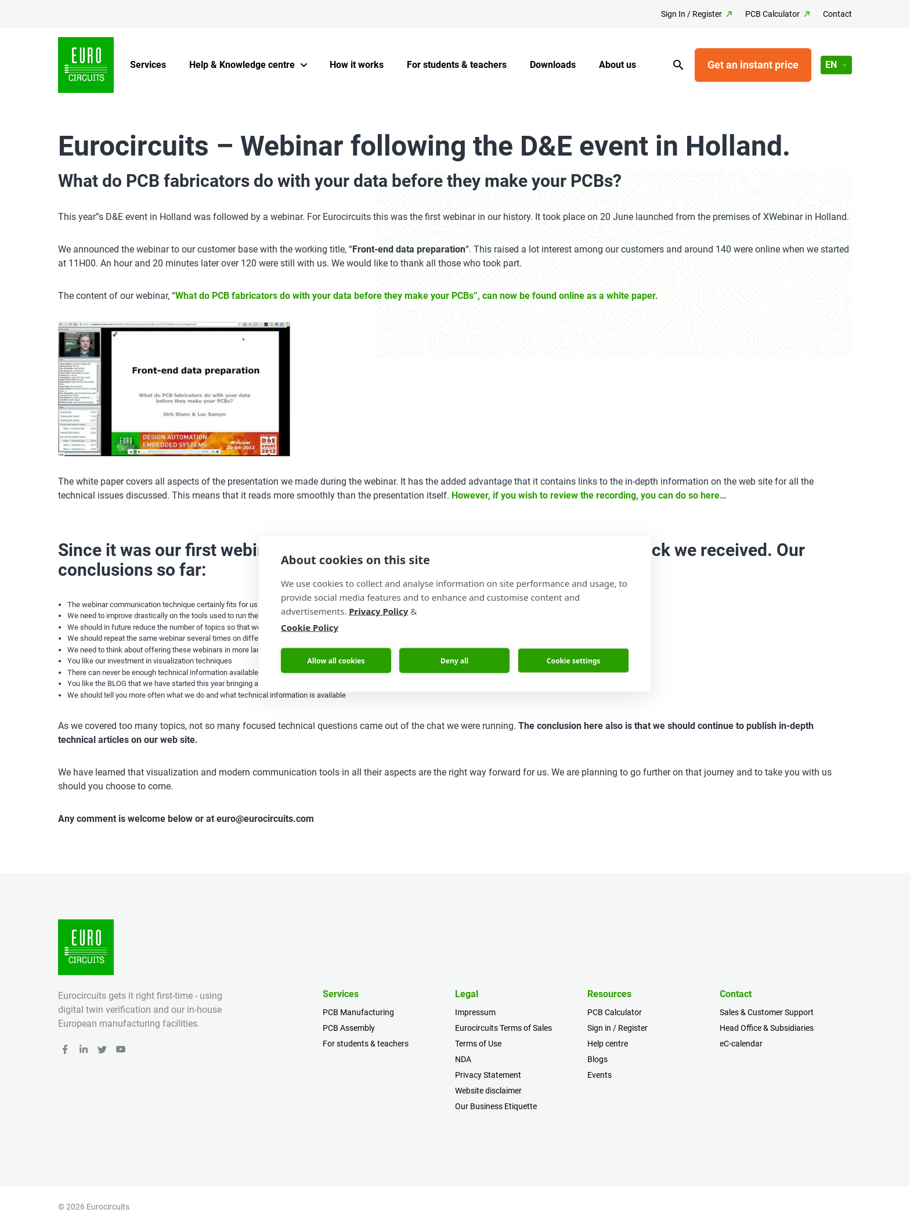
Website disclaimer (488, 1090)
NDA (463, 1059)
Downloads (553, 64)
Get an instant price (753, 65)
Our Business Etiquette (496, 1106)
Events (599, 1075)
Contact (837, 14)
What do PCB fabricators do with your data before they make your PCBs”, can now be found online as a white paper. (416, 295)
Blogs (597, 1059)
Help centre (607, 1043)
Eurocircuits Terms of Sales (503, 1028)
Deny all (454, 660)
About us (617, 64)
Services (148, 64)
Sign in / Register (617, 1028)
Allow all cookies (336, 660)
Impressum (475, 1012)
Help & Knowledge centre (242, 64)
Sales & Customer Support (767, 1012)
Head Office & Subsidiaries (767, 1028)
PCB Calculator (772, 14)
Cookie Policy (309, 627)
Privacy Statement (488, 1075)
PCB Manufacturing (358, 1012)
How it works (357, 64)
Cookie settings (574, 660)
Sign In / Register (691, 14)
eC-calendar (741, 1043)
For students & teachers (457, 64)
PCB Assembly (349, 1028)
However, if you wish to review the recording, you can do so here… (589, 495)
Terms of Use (478, 1043)
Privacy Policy (378, 611)
